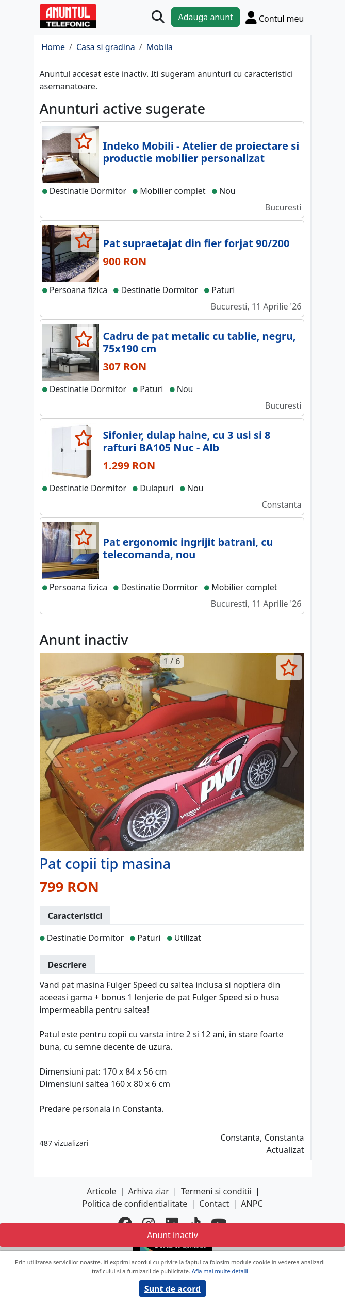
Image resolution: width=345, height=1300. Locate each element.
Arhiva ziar (148, 1191)
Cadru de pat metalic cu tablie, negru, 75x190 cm (199, 342)
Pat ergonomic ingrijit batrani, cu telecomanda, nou (188, 548)
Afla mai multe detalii (220, 1271)
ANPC (251, 1203)
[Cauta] (158, 17)
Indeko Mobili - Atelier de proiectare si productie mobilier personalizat (201, 152)
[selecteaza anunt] (83, 140)
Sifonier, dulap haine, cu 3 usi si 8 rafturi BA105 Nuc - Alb (187, 441)
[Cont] (274, 17)
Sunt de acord (172, 1288)
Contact (214, 1203)
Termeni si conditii (216, 1191)
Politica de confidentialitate (134, 1203)
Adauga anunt (205, 17)
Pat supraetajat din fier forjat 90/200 (196, 243)
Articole (101, 1191)
